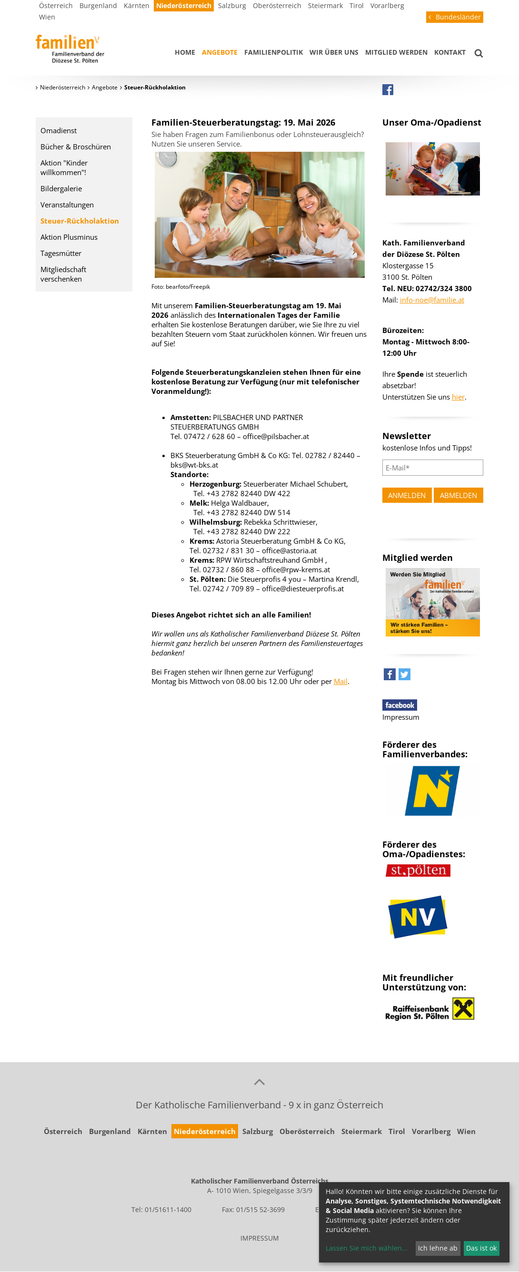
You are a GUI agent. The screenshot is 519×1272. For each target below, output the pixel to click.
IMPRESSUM (259, 1238)
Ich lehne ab (438, 1247)
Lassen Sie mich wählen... (367, 1247)
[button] (390, 676)
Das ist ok (481, 1247)
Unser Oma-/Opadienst (431, 122)
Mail (341, 681)
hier (458, 396)
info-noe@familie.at (432, 299)
